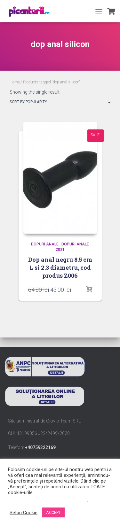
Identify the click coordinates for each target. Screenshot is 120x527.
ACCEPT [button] (53, 512)
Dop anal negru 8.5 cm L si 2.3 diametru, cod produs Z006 (60, 267)
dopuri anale (45, 244)
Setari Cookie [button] (23, 512)
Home (15, 82)
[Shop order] (60, 103)
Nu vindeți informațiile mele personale (47, 500)
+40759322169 (40, 447)
